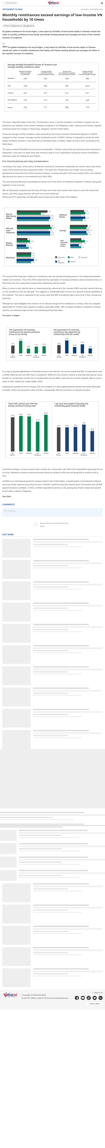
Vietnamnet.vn (10, 3)
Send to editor (95, 1004)
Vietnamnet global (12, 9)
